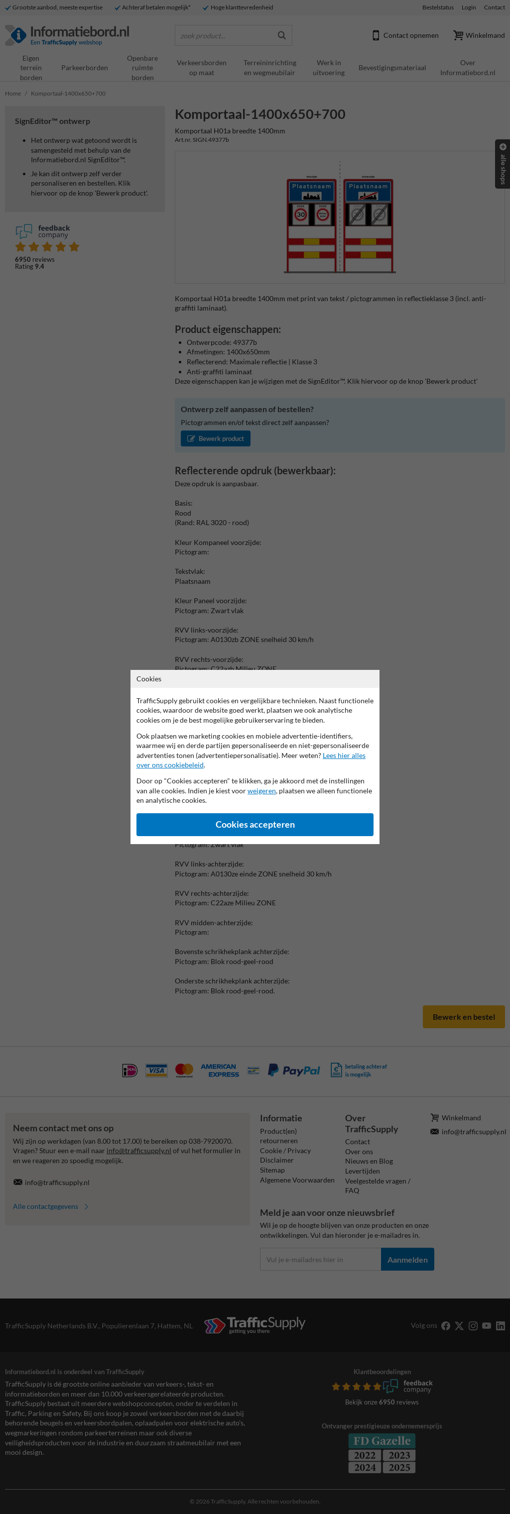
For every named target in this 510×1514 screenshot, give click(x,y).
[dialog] (255, 757)
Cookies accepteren (255, 824)
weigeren (262, 790)
